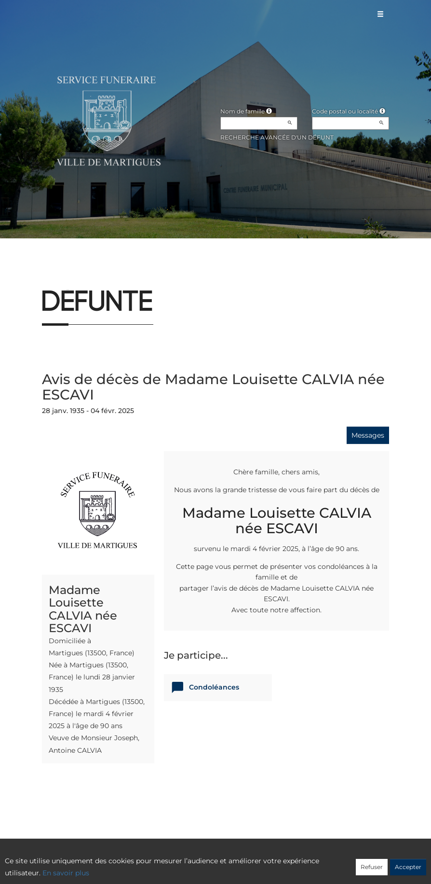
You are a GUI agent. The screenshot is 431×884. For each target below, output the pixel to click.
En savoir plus (65, 873)
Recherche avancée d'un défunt (277, 137)
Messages (367, 435)
